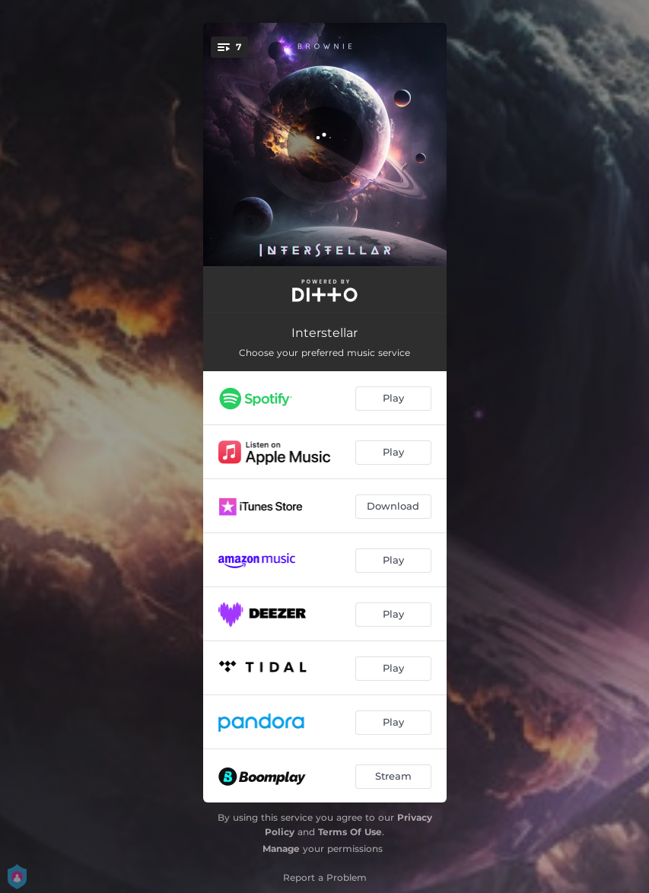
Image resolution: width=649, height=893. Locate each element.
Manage (281, 848)
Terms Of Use (350, 831)
